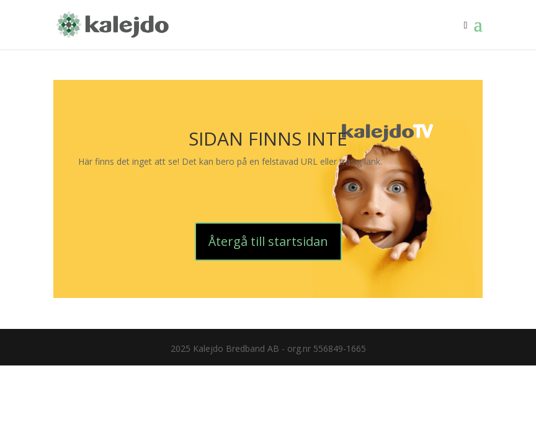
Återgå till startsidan (268, 241)
